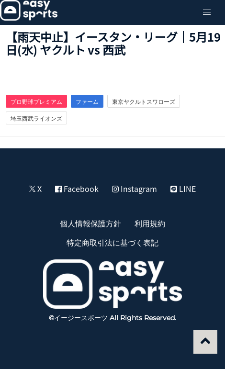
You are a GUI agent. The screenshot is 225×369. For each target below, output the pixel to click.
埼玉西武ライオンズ (36, 118)
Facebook (77, 188)
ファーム (87, 101)
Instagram (134, 188)
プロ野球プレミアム (36, 101)
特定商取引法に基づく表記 (112, 242)
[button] (206, 12)
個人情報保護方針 (90, 223)
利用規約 (150, 223)
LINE (183, 188)
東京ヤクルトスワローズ (143, 101)
